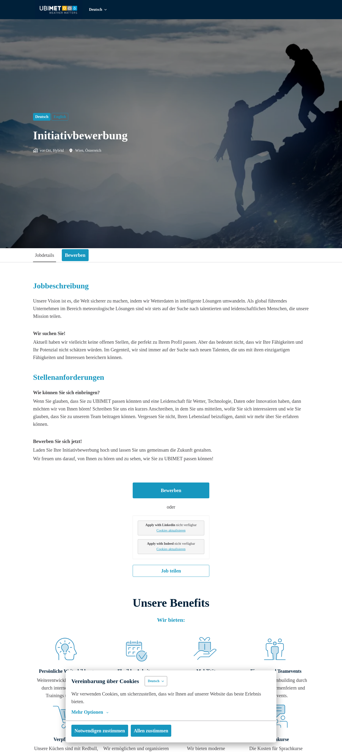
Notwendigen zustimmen (100, 731)
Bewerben (171, 490)
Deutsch (42, 116)
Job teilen (171, 571)
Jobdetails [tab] (45, 255)
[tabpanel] (171, 429)
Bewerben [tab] (78, 255)
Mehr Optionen (89, 712)
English (60, 116)
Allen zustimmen (154, 731)
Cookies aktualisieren (171, 530)
